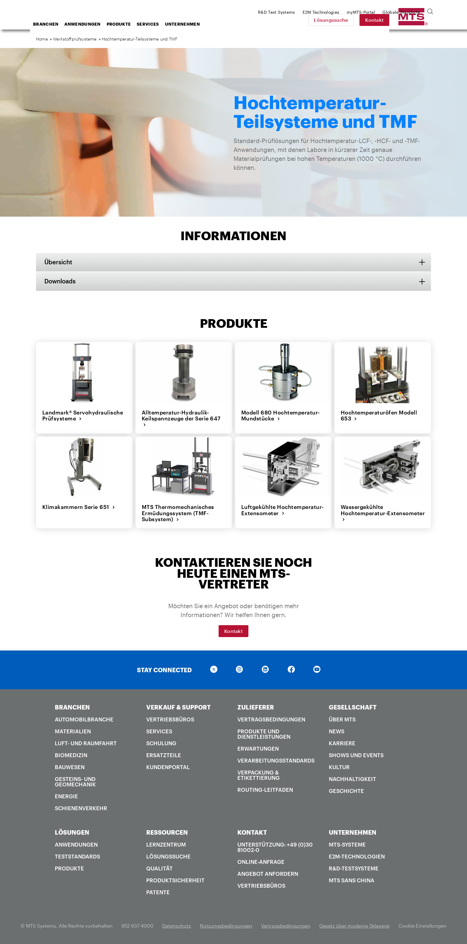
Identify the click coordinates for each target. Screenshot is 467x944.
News (336, 731)
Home (42, 38)
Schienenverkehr (81, 808)
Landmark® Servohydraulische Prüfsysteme (82, 415)
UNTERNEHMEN (352, 832)
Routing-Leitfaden (265, 789)
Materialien (73, 731)
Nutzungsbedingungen (226, 925)
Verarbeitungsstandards (276, 760)
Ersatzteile (163, 755)
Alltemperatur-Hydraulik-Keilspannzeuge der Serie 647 (180, 418)
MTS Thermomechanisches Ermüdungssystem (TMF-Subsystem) (177, 513)
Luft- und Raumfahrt (86, 743)
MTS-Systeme (347, 844)
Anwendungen (130, 24)
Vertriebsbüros (170, 719)
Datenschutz (176, 925)
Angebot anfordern (267, 873)
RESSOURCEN (167, 832)
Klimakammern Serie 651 (78, 507)
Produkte (166, 24)
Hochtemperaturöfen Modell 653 (378, 415)
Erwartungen (258, 748)
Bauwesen (70, 766)
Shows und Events (356, 755)
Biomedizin (71, 755)
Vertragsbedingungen (271, 719)
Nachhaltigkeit (352, 778)
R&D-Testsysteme (354, 868)
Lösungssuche (373, 20)
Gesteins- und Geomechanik (75, 781)
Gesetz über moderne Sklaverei (354, 925)
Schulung (161, 743)
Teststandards (77, 856)
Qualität (159, 868)
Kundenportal (168, 766)
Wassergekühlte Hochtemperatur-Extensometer (382, 513)
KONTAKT (252, 832)
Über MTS (342, 719)
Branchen (93, 24)
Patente (158, 892)
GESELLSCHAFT (352, 706)
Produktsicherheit (175, 880)
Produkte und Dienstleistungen (263, 734)
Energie (66, 796)
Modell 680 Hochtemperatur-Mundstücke (280, 415)
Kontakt (416, 20)
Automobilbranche (84, 719)
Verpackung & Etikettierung (258, 775)
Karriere (342, 743)
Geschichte (346, 790)
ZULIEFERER (255, 706)
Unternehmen (230, 24)
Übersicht (59, 262)
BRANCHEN (72, 706)
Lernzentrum (166, 844)
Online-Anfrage (260, 861)
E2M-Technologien (357, 856)
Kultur (339, 766)
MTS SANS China (351, 880)
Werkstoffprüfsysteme (74, 38)
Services (195, 24)
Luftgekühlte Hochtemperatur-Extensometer (282, 510)
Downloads (60, 281)
